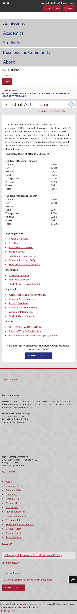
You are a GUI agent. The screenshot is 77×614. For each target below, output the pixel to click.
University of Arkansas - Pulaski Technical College (33, 555)
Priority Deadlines (18, 303)
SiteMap (34, 607)
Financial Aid (12, 498)
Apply (9, 481)
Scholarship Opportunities (22, 255)
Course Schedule (14, 503)
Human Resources (15, 511)
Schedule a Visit (14, 490)
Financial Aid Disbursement (23, 307)
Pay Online (11, 494)
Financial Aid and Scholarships (48, 93)
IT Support (68, 8)
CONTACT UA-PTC (13, 587)
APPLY (47, 8)
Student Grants (17, 251)
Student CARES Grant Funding (24, 283)
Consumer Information (21, 311)
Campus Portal (47, 3)
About (9, 62)
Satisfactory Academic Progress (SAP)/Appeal (33, 335)
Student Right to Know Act (23, 316)
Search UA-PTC (10, 70)
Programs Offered (15, 485)
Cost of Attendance (19, 275)
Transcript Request (16, 515)
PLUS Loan (14, 243)
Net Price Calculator (19, 279)
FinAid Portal (61, 3)
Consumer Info (13, 520)
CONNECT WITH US (38, 355)
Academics (13, 33)
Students (11, 42)
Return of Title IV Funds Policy (25, 331)
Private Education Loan (21, 247)
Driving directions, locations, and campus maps (28, 579)
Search (7, 81)
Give (72, 3)
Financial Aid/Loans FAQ (22, 260)
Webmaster (23, 607)
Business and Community (26, 52)
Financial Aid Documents (22, 298)
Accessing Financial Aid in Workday (27, 294)
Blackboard (12, 507)
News (57, 8)
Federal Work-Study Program (24, 264)
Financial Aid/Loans (19, 238)
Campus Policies (14, 532)
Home (5, 93)
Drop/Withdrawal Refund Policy (26, 326)
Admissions (14, 23)
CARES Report (13, 528)
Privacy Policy (13, 537)
